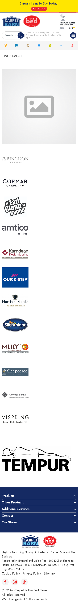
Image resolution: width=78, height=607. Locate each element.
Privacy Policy (32, 573)
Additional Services (16, 509)
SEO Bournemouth (34, 599)
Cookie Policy (11, 573)
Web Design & (12, 599)
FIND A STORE (39, 8)
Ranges (15, 56)
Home (5, 56)
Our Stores (9, 522)
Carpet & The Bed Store (30, 590)
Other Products (13, 502)
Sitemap (49, 573)
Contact (7, 515)
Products (8, 496)
